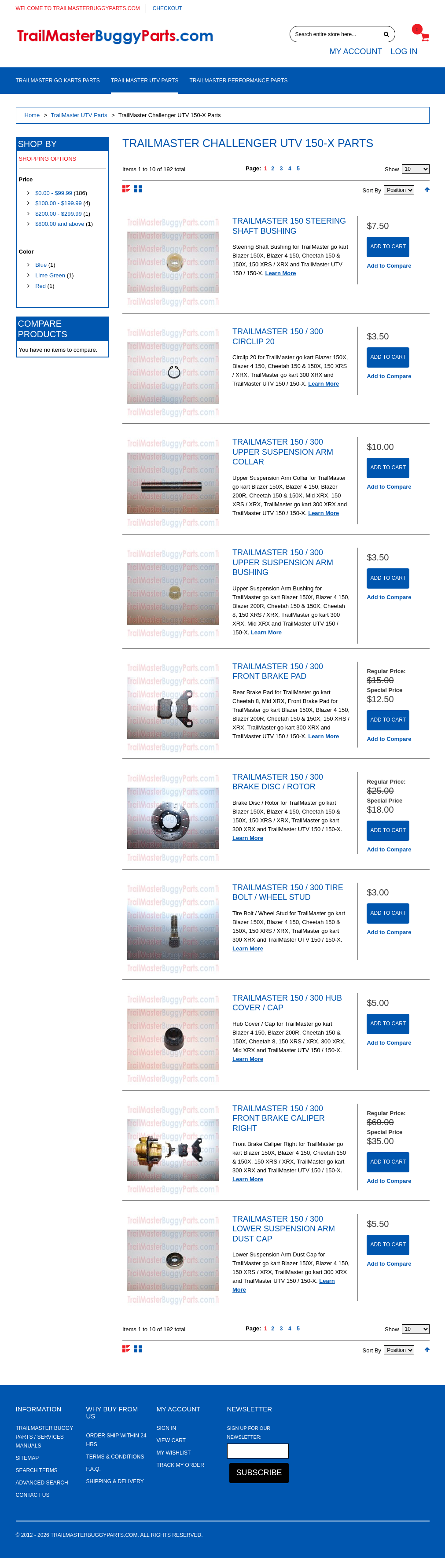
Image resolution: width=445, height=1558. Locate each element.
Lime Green (50, 275)
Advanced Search (42, 1483)
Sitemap (27, 1458)
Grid (138, 188)
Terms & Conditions (115, 1457)
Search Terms (37, 1470)
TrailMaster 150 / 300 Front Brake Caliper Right (278, 1118)
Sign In (167, 1428)
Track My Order (180, 1465)
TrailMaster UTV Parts (79, 115)
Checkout (167, 8)
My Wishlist (174, 1453)
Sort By (372, 190)
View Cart (171, 1440)
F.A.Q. (93, 1469)
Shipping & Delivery (115, 1481)
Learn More (280, 273)
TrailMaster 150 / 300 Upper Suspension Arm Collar (282, 452)
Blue (41, 265)
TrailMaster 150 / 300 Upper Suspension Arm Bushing (282, 562)
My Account (356, 51)
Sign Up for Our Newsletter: (249, 1432)
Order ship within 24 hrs (116, 1440)
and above (59, 224)
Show (392, 169)
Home (32, 115)
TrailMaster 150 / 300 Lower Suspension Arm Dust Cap (283, 1229)
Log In (403, 51)
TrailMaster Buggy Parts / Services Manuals (44, 1437)
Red (40, 286)
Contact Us (33, 1495)
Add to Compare (389, 265)
